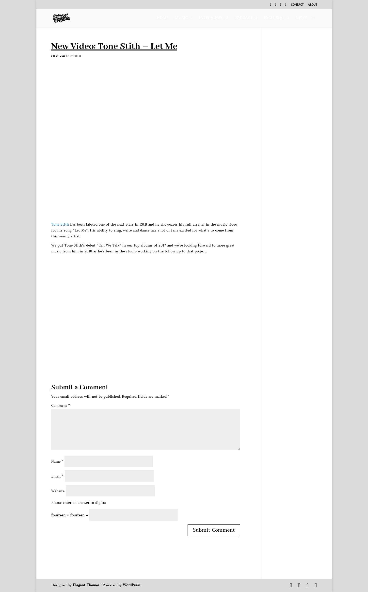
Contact (297, 5)
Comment (60, 405)
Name (57, 461)
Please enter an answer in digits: (78, 502)
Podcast (243, 19)
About (312, 5)
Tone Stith (60, 224)
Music (181, 19)
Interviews (211, 19)
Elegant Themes (86, 585)
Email (57, 476)
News (301, 19)
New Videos (74, 55)
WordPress (132, 585)
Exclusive (274, 19)
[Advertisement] (140, 348)
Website (57, 491)
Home (163, 19)
